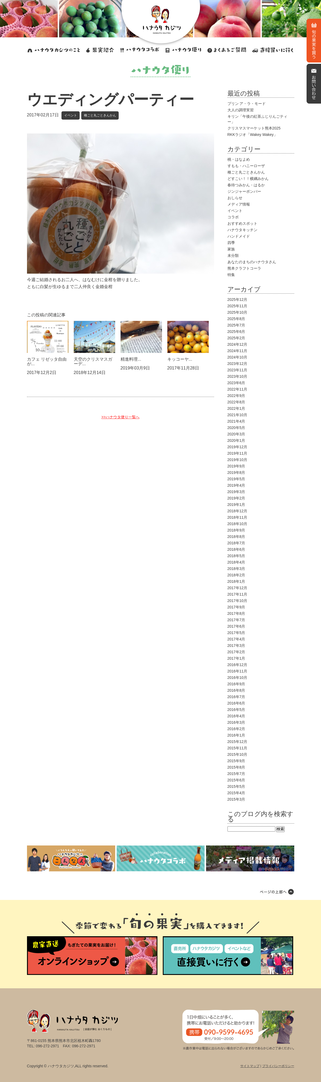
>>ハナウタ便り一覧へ (120, 417)
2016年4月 (236, 716)
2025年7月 (236, 325)
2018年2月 (236, 575)
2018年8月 (236, 536)
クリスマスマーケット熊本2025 (254, 128)
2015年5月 (236, 786)
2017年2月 (236, 652)
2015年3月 (236, 799)
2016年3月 (236, 722)
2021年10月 (237, 415)
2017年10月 (237, 601)
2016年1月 (236, 735)
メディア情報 (238, 204)
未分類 (233, 255)
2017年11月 (237, 594)
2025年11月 (237, 306)
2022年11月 (237, 389)
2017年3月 (236, 645)
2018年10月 (237, 524)
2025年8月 (236, 319)
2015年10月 (237, 754)
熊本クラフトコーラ (244, 268)
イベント (70, 115)
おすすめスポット (242, 223)
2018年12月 (237, 511)
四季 (231, 243)
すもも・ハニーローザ (246, 166)
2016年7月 (236, 697)
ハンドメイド (238, 236)
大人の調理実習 (240, 110)
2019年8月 (236, 472)
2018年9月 (236, 530)
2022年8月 (236, 402)
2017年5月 (236, 633)
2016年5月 (236, 709)
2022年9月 (236, 396)
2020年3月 (236, 434)
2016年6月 (236, 703)
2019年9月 (236, 466)
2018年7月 (236, 543)
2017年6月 (236, 626)
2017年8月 (236, 613)
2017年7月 (236, 620)
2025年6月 (236, 331)
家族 (231, 249)
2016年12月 (237, 665)
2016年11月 (237, 671)
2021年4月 (236, 421)
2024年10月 (237, 357)
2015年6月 (236, 780)
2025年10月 (237, 312)
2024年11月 (237, 351)
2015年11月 (237, 748)
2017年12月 (237, 588)
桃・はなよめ (238, 159)
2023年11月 (237, 370)
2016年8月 (236, 690)
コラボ (233, 217)
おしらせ (234, 198)
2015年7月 (236, 774)
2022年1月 (236, 408)
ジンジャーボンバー (244, 191)
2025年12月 (237, 299)
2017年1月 (236, 658)
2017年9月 (236, 607)
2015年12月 (237, 741)
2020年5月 (236, 428)
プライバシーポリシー (278, 1066)
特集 (231, 275)
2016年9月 (236, 684)
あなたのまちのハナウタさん (251, 262)
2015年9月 (236, 761)
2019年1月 (236, 504)
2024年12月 (237, 344)
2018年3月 (236, 568)
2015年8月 (236, 767)
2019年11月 (237, 453)
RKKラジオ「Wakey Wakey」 (252, 134)
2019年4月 (236, 485)
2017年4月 (236, 639)
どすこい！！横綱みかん (248, 178)
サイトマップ (250, 1066)
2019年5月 (236, 479)
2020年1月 (236, 440)
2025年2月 (236, 338)
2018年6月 (236, 549)
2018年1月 (236, 581)
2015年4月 (236, 793)
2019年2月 (236, 498)
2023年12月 (237, 363)
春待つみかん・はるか (246, 185)
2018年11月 (237, 517)
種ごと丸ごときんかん (100, 115)
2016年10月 (237, 677)
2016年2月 (236, 729)
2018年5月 (236, 556)
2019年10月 (237, 460)
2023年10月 (237, 376)
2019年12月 (237, 447)
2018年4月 (236, 562)
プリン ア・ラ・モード (246, 103)
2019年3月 (236, 492)
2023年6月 (236, 383)
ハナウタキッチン (242, 230)
